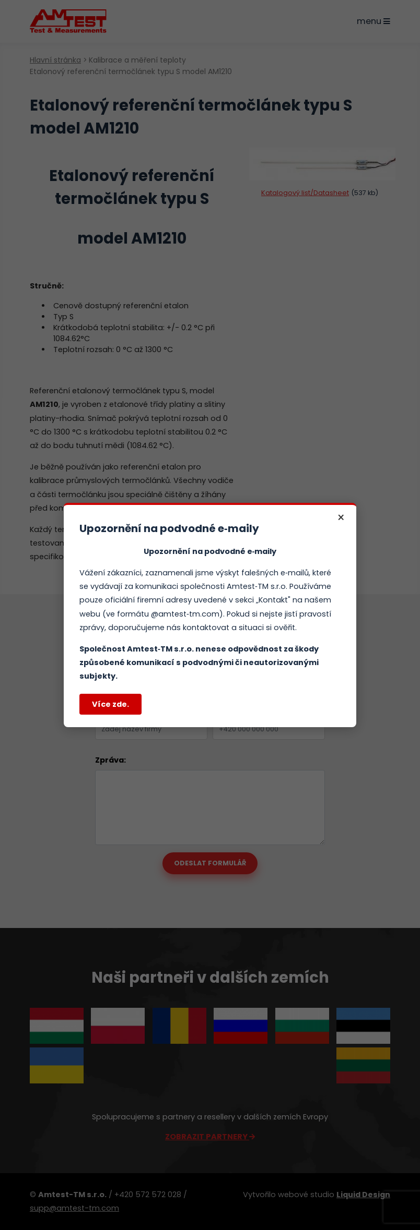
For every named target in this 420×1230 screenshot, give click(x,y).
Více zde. (110, 704)
